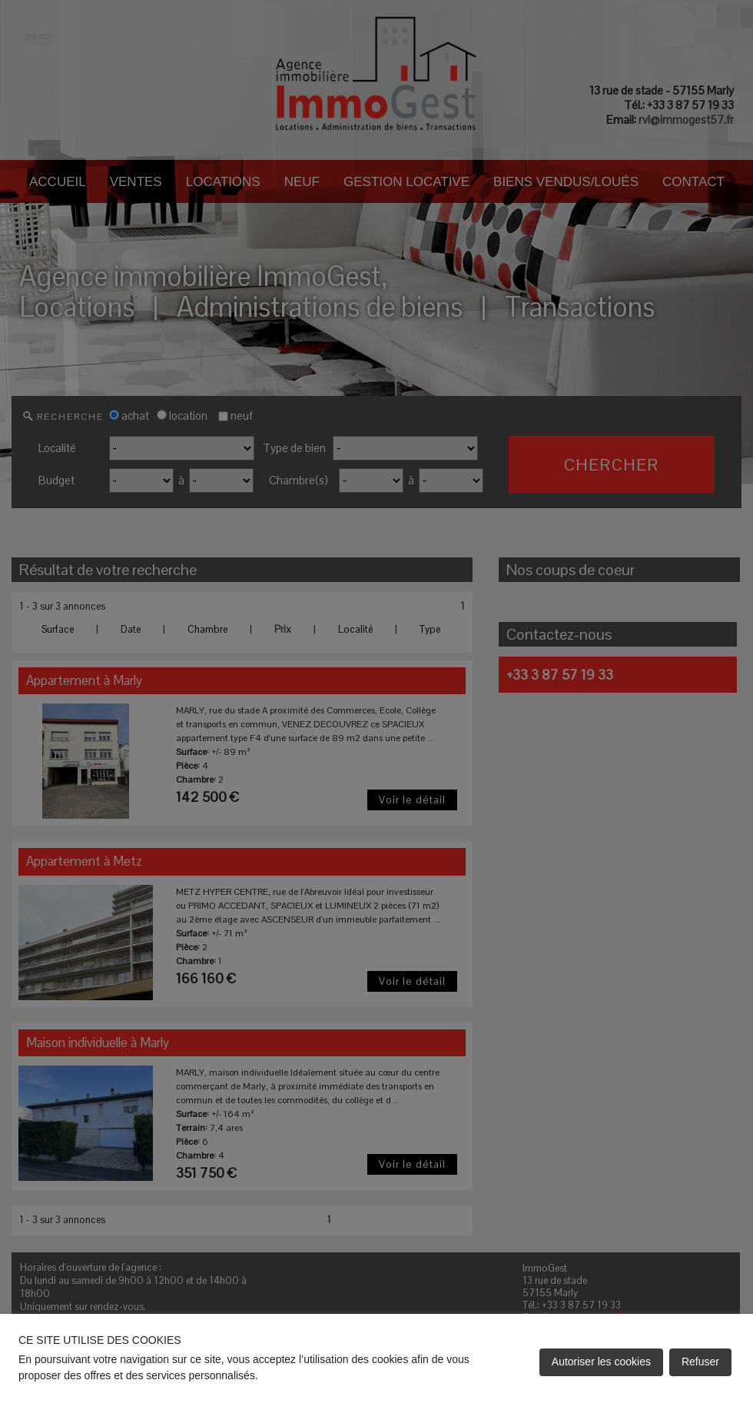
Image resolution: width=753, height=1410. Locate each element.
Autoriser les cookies (601, 1361)
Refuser (700, 1361)
